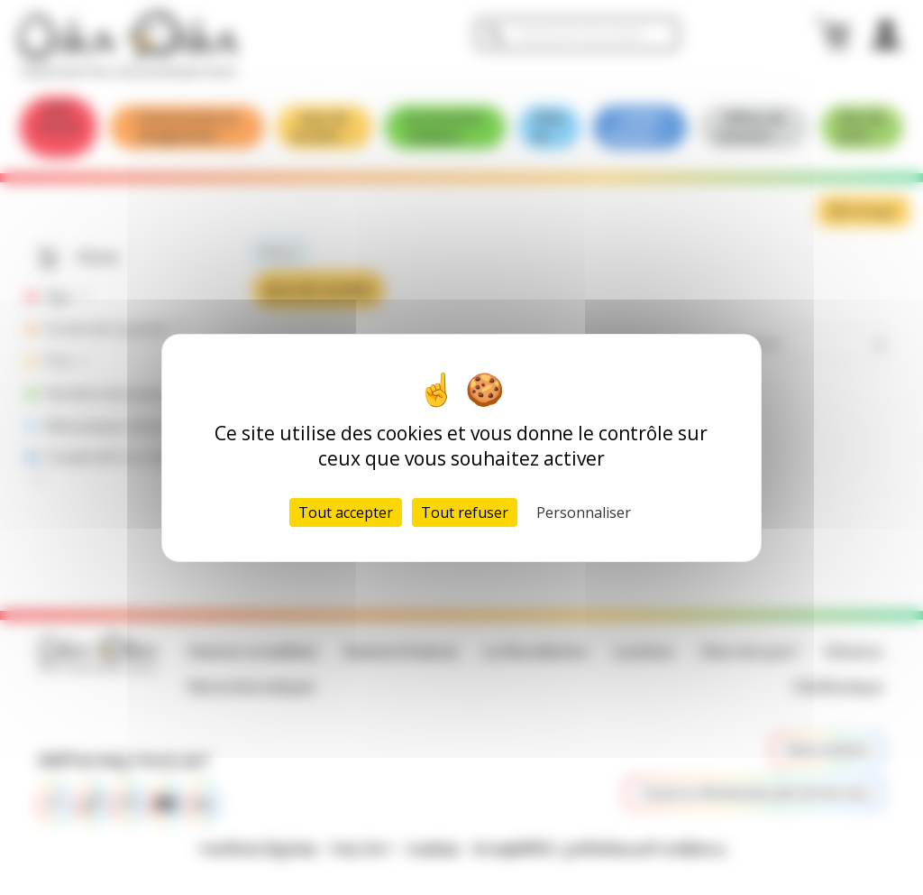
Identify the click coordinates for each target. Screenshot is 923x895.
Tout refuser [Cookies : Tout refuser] (464, 512)
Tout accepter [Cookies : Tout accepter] (345, 512)
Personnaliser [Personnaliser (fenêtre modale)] (583, 512)
